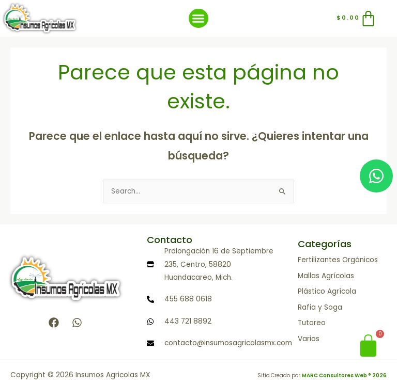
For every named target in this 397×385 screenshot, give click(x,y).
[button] (198, 18)
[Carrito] (357, 18)
